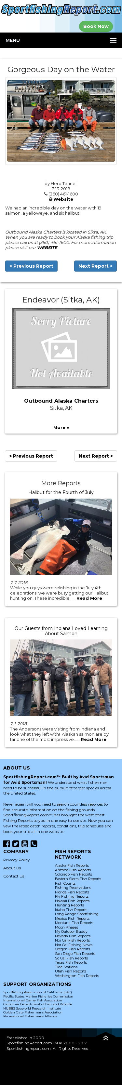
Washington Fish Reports (77, 975)
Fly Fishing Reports (71, 896)
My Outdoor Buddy (71, 931)
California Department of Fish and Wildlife (37, 1004)
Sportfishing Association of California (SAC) (37, 992)
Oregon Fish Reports (72, 949)
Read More (89, 598)
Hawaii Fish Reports (72, 901)
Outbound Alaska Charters (61, 401)
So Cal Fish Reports (71, 958)
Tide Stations (66, 967)
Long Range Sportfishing (77, 914)
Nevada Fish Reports (72, 936)
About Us (12, 867)
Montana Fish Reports (74, 922)
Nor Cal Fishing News (73, 945)
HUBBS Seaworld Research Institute (32, 1008)
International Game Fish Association (32, 1000)
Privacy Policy (16, 859)
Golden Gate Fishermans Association (32, 1012)
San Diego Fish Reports (75, 953)
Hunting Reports (69, 905)
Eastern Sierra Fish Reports (78, 879)
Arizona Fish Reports (73, 870)
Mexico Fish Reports (72, 918)
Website (63, 199)
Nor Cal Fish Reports (72, 940)
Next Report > (95, 266)
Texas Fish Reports (71, 962)
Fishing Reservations (73, 887)
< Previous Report (31, 266)
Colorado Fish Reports (73, 874)
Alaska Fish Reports (72, 865)
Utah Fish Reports (70, 971)
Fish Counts (65, 883)
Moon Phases (66, 927)
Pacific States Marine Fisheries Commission (38, 996)
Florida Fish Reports (72, 892)
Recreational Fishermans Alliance (30, 1016)
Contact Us (13, 876)
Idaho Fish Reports (71, 909)
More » (61, 427)
